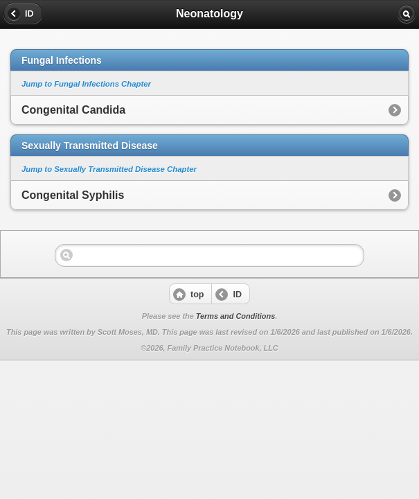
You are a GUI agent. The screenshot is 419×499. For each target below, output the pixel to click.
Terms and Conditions (235, 316)
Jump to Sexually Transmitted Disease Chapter (109, 169)
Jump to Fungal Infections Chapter (86, 84)
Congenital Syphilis (72, 195)
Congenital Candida (73, 110)
